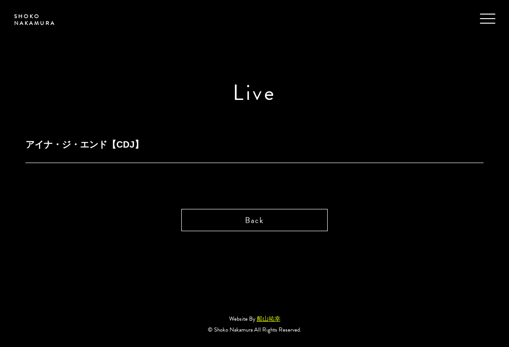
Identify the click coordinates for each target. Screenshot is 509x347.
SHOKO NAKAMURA (34, 20)
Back (254, 220)
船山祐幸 (268, 319)
